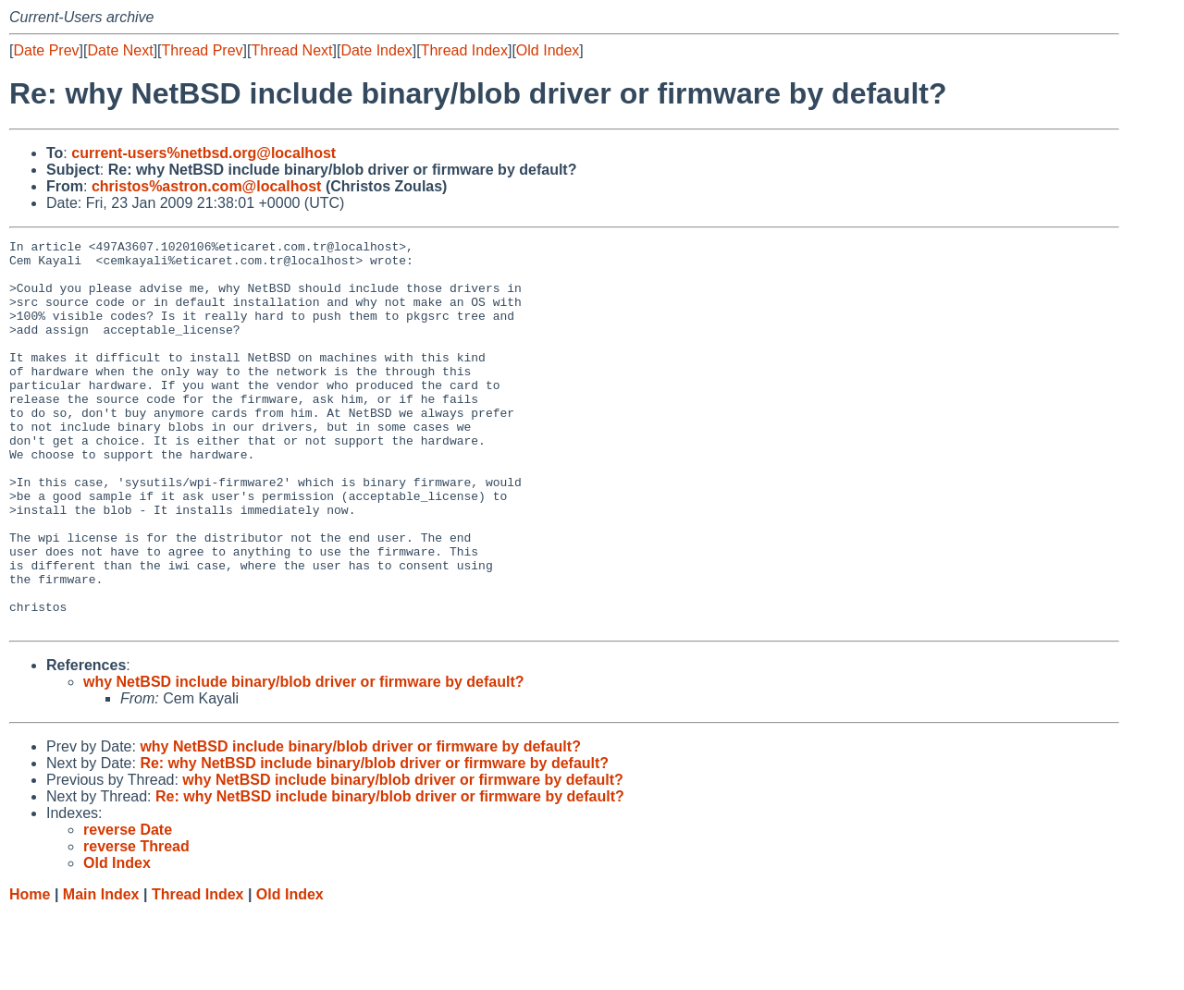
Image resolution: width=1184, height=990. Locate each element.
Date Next (120, 50)
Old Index (547, 50)
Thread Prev (202, 50)
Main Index (101, 972)
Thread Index (464, 50)
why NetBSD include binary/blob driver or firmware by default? (303, 759)
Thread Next (291, 50)
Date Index (376, 50)
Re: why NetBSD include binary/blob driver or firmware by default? (374, 841)
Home (29, 972)
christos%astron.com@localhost (207, 186)
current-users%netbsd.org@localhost (203, 153)
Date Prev (46, 50)
